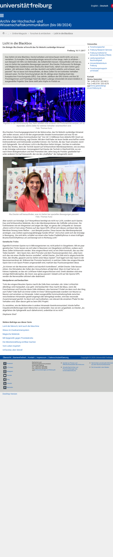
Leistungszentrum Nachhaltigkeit (97, 59)
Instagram (10, 371)
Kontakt (31, 357)
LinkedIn (9, 383)
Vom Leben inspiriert (11, 346)
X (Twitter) (10, 367)
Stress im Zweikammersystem (16, 330)
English (94, 6)
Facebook (10, 363)
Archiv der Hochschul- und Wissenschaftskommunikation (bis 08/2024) (35, 23)
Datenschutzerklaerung (58, 357)
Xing (8, 379)
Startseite (3, 33)
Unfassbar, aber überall (12, 350)
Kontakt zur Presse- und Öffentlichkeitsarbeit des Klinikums (73, 363)
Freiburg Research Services (101, 50)
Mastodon (10, 387)
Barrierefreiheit (19, 357)
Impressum (41, 357)
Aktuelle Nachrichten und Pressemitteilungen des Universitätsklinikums (70, 369)
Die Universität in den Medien (100, 367)
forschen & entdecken (40, 33)
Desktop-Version (10, 394)
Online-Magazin (19, 33)
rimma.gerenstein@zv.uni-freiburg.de (96, 87)
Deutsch (104, 6)
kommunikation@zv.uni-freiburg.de (44, 370)
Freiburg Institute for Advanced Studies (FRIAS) (100, 54)
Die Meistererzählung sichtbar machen (19, 342)
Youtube (9, 375)
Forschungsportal (97, 47)
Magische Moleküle (11, 334)
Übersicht (7, 357)
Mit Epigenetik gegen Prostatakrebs (18, 338)
